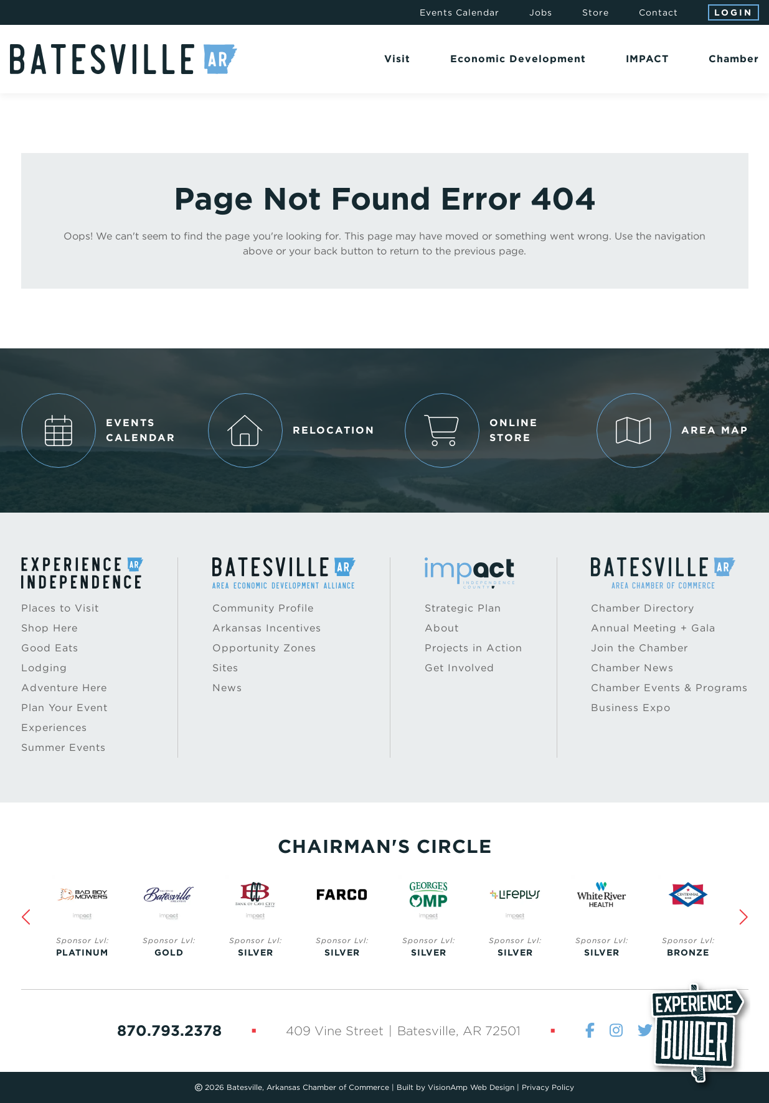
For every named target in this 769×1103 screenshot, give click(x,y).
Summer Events (63, 747)
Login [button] (733, 12)
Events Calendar (459, 12)
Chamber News (632, 668)
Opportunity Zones (264, 648)
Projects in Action (473, 648)
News (227, 688)
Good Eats (49, 648)
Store (595, 12)
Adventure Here (64, 688)
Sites (225, 668)
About (442, 628)
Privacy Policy (548, 1087)
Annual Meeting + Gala (653, 628)
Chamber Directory (642, 608)
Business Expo (631, 708)
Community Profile (263, 608)
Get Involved (459, 668)
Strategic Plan (463, 608)
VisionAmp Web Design (471, 1087)
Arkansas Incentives (266, 628)
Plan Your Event (64, 708)
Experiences (54, 727)
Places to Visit (60, 608)
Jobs (540, 12)
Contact (658, 12)
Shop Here (49, 628)
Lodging (44, 668)
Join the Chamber (639, 648)
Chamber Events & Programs (669, 688)
